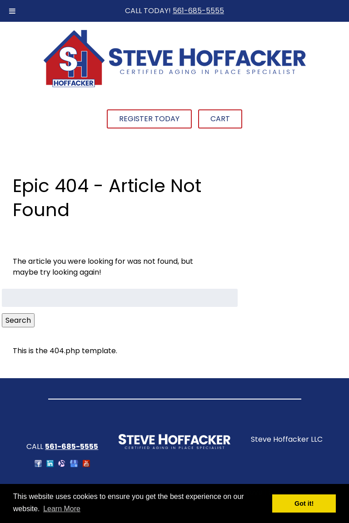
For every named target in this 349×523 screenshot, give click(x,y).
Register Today (149, 118)
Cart (220, 118)
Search (18, 320)
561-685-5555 (198, 10)
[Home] (174, 86)
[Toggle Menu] (12, 11)
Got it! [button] (304, 503)
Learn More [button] (61, 509)
